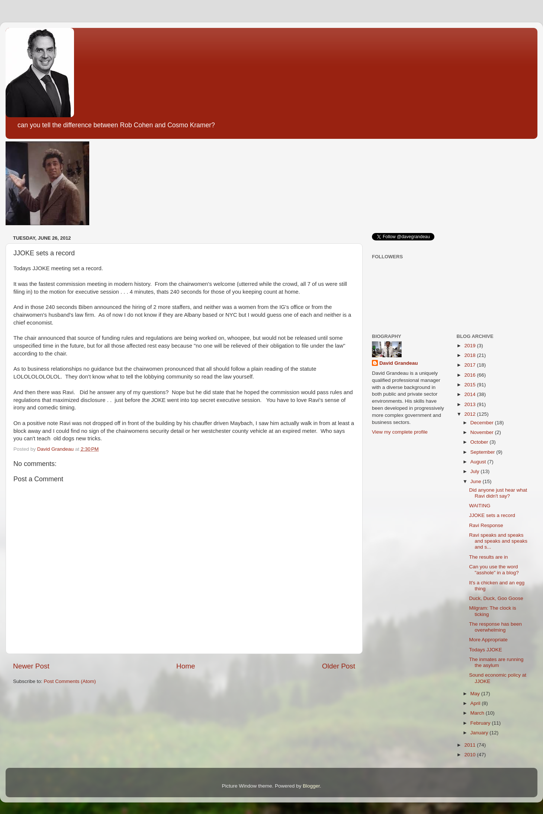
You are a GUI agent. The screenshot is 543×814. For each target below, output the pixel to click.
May (475, 693)
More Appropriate (488, 639)
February (481, 723)
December (482, 422)
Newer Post (31, 666)
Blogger (311, 786)
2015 (470, 384)
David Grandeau (398, 363)
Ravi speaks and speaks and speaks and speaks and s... (498, 541)
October (480, 442)
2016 (470, 375)
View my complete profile (400, 432)
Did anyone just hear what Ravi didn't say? (498, 493)
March (478, 713)
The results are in (488, 557)
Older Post (338, 666)
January (480, 732)
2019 (470, 345)
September (483, 452)
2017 (470, 365)
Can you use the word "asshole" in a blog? (493, 569)
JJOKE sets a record (492, 515)
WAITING (479, 505)
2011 (470, 745)
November (482, 432)
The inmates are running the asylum (496, 662)
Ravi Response (486, 525)
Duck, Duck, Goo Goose (496, 598)
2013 (470, 404)
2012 (470, 414)
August (479, 462)
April (476, 703)
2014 (470, 394)
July (475, 471)
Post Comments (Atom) (70, 681)
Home (185, 666)
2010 (470, 754)
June (476, 481)
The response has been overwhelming (495, 627)
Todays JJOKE (485, 649)
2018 (470, 355)
